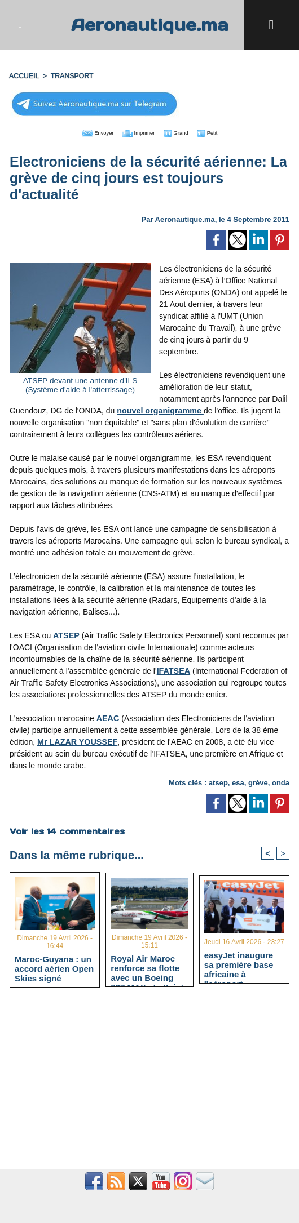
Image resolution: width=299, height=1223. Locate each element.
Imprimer (137, 130)
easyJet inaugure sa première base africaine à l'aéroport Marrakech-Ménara (241, 963)
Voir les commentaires (67, 829)
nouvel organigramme (159, 408)
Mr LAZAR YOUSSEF (76, 739)
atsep (218, 780)
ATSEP (66, 633)
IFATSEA (173, 668)
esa (238, 780)
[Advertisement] (149, 1083)
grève (258, 780)
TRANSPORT (70, 75)
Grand (184, 130)
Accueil (23, 75)
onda (280, 780)
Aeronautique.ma (149, 24)
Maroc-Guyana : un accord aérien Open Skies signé (54, 967)
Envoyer (85, 130)
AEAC (107, 716)
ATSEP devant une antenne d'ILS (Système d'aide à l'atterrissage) (80, 382)
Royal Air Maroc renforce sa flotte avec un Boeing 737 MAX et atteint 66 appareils (147, 966)
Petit (222, 130)
